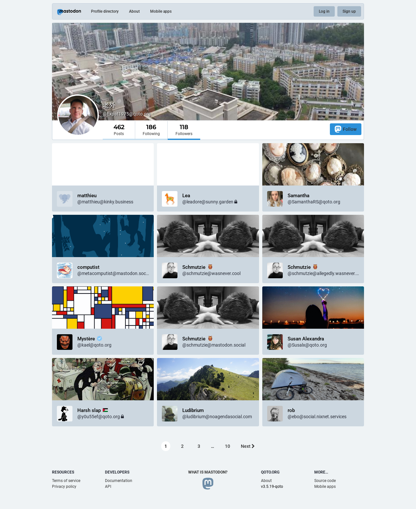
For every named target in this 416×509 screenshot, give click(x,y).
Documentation (118, 480)
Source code (325, 480)
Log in (324, 11)
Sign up (349, 11)
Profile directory (105, 11)
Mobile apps (161, 11)
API (108, 486)
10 (227, 446)
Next (248, 446)
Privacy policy (64, 486)
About (134, 11)
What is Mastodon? (208, 472)
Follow (346, 129)
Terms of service (66, 480)
